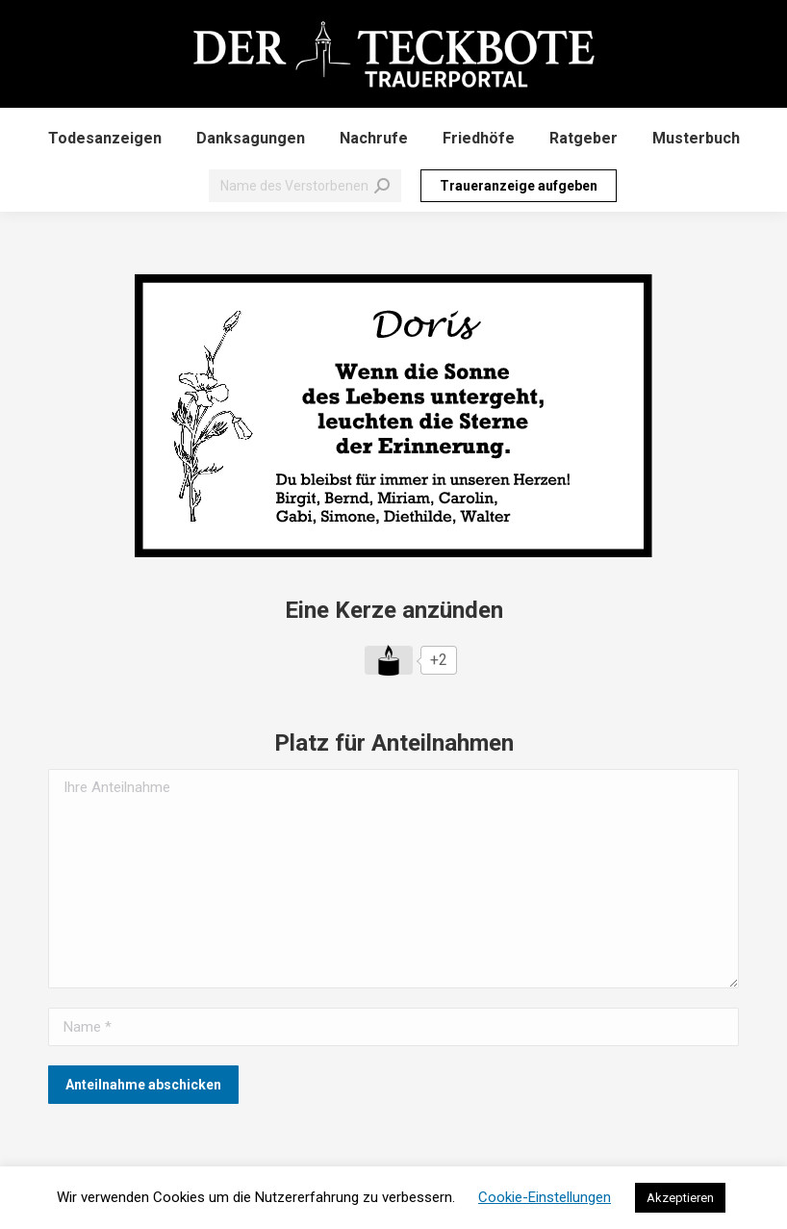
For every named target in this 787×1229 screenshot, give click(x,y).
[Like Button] (389, 660)
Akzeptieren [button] (680, 1198)
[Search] (305, 185)
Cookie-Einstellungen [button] (544, 1197)
